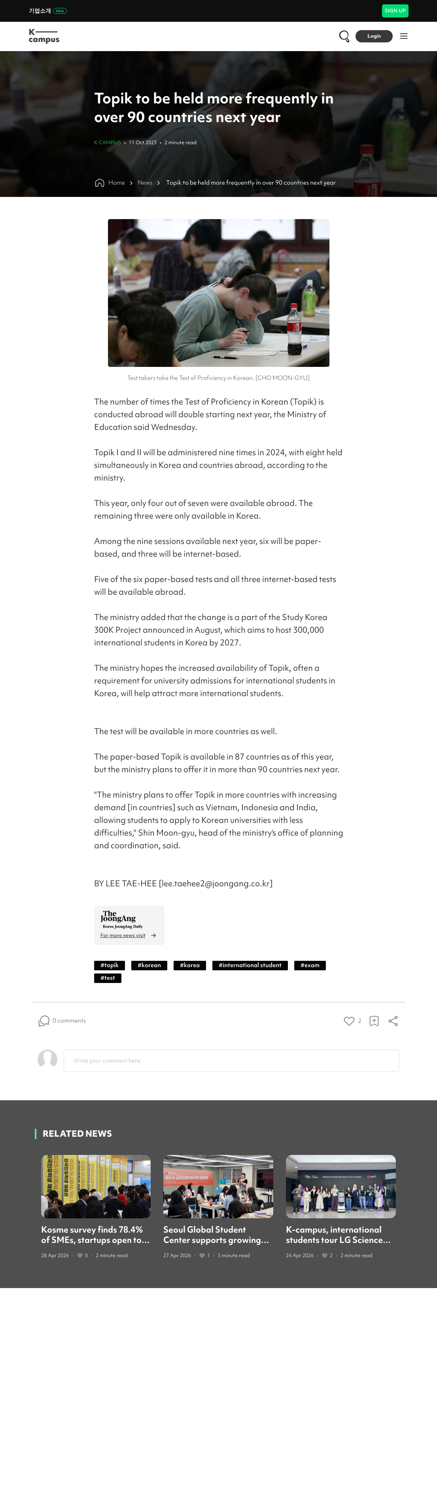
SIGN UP (395, 10)
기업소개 (48, 11)
